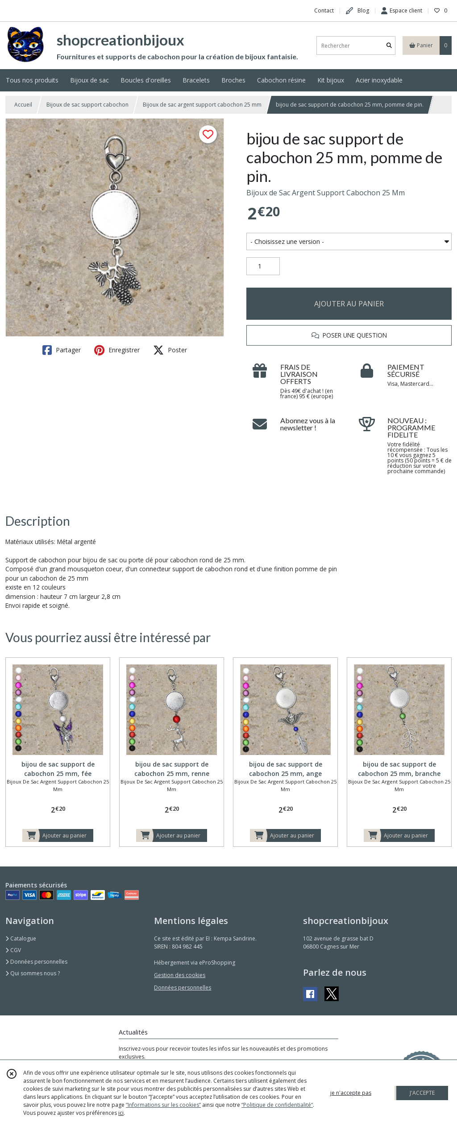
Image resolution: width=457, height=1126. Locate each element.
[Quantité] (263, 266)
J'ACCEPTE (422, 1093)
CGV (13, 950)
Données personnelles (36, 961)
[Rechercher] (389, 45)
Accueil (23, 104)
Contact (324, 10)
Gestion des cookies (179, 975)
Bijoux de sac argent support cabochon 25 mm (202, 104)
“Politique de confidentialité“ (277, 1105)
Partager (61, 350)
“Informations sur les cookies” (163, 1105)
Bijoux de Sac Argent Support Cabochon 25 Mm (325, 193)
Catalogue (20, 938)
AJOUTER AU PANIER (349, 304)
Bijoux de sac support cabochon (87, 104)
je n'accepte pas (350, 1093)
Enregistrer (117, 350)
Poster (170, 350)
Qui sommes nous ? (32, 973)
